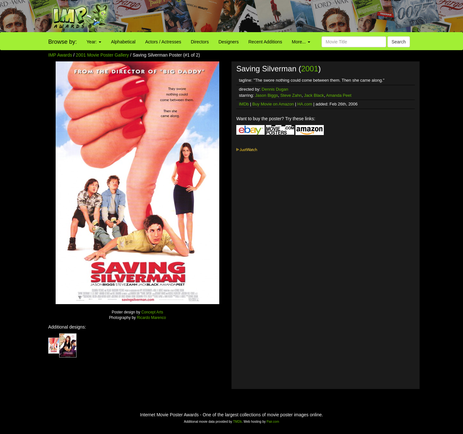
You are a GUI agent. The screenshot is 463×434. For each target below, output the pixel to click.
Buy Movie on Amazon (273, 104)
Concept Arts (152, 312)
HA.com (304, 104)
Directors (200, 41)
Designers (228, 41)
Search (399, 41)
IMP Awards (60, 55)
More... (301, 41)
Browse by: (62, 42)
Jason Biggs (266, 95)
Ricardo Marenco (151, 317)
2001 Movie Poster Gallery (102, 55)
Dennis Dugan (275, 89)
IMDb (244, 104)
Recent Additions (265, 41)
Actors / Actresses (163, 41)
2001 (309, 68)
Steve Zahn (291, 95)
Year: (93, 41)
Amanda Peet (338, 95)
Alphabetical (123, 41)
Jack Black (314, 95)
